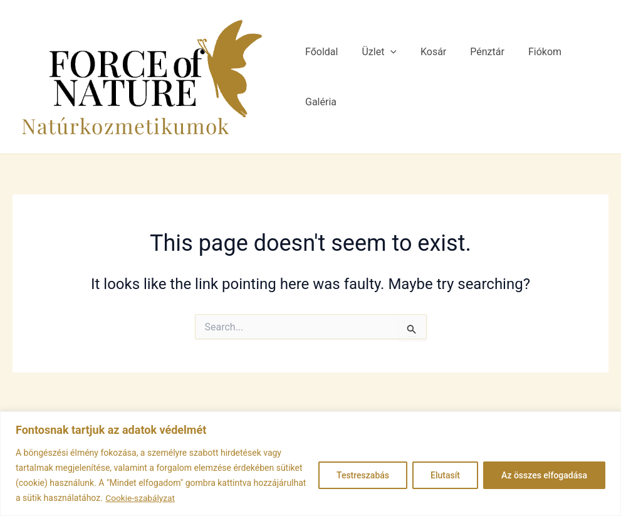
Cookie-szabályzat (140, 498)
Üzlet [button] (376, 77)
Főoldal (322, 77)
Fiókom (530, 77)
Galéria (582, 77)
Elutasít (445, 475)
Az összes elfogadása (544, 475)
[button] (387, 77)
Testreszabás (363, 475)
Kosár (426, 77)
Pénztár (476, 77)
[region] (310, 463)
